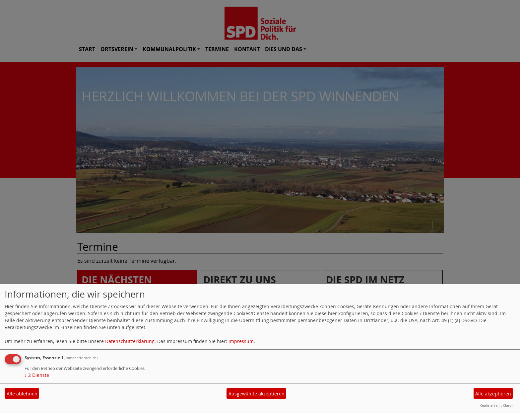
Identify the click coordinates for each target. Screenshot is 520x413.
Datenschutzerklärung (130, 341)
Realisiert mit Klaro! (496, 405)
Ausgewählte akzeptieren (256, 393)
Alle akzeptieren (493, 393)
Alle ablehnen (22, 393)
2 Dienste (37, 375)
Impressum (241, 341)
